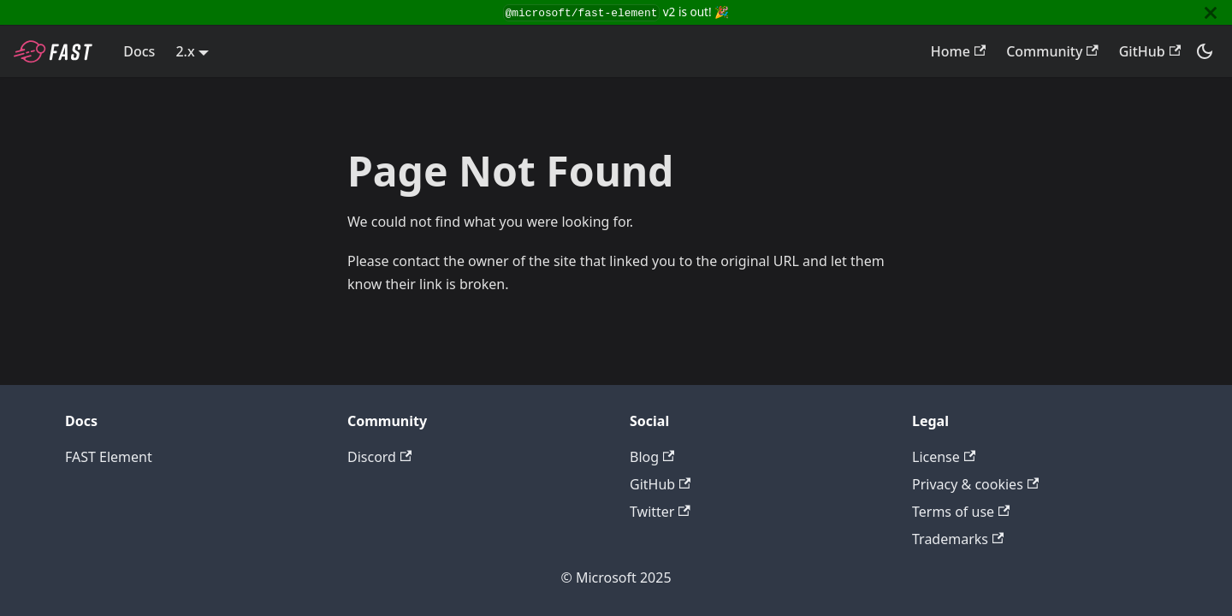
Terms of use (961, 511)
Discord (379, 456)
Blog (652, 456)
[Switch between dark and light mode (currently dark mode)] (1204, 51)
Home (958, 51)
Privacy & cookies (975, 484)
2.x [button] (184, 51)
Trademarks (958, 539)
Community (1052, 51)
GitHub (1150, 51)
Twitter (660, 511)
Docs (139, 51)
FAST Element (108, 456)
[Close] (1210, 12)
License (943, 456)
